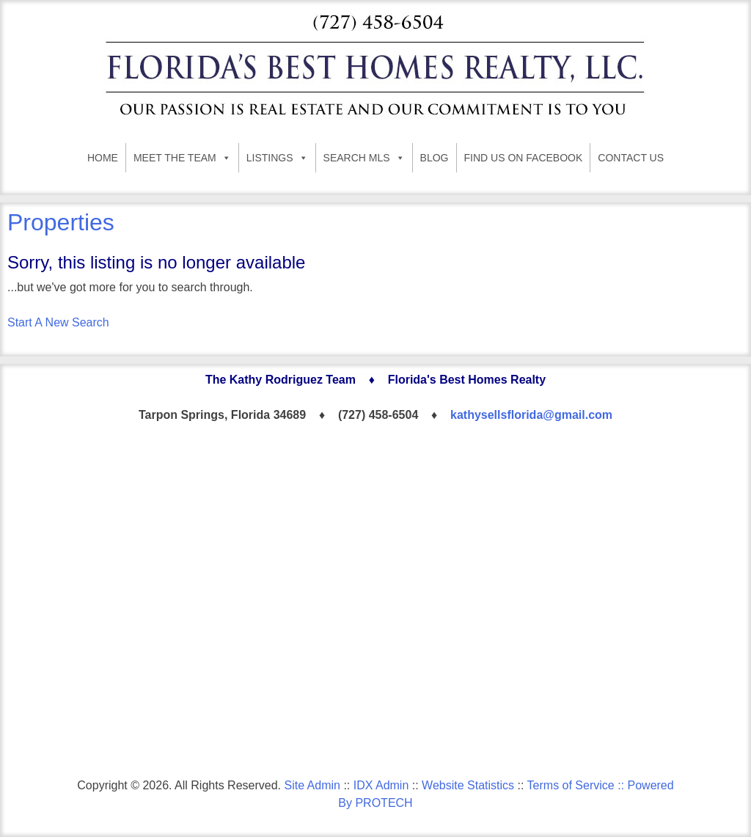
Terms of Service (571, 785)
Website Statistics (468, 785)
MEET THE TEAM (182, 157)
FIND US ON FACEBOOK (523, 158)
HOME (102, 158)
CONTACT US (631, 158)
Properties (60, 222)
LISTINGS (277, 157)
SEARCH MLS (364, 157)
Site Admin (312, 785)
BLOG (434, 158)
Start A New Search (58, 322)
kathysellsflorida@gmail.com (531, 415)
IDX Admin (381, 785)
